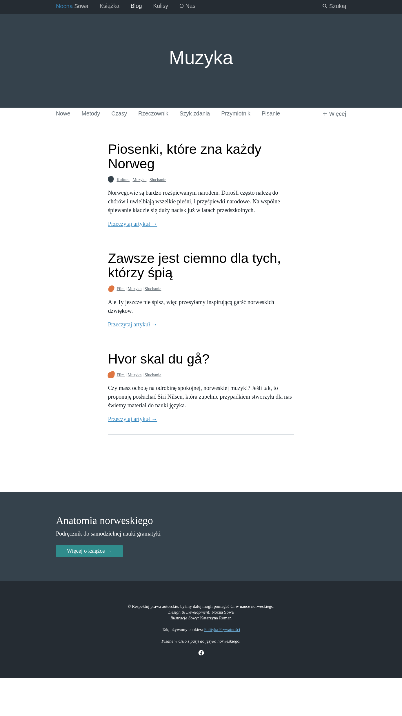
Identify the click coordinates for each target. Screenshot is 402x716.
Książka (111, 6)
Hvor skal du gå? (157, 358)
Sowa (72, 6)
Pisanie (277, 113)
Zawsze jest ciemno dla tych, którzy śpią (194, 266)
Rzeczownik (156, 113)
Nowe (63, 113)
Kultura (121, 180)
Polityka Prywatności (222, 666)
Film (118, 289)
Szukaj (333, 6)
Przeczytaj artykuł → (130, 224)
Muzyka (137, 180)
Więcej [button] (333, 113)
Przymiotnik (241, 113)
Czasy (121, 113)
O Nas (191, 6)
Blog (138, 6)
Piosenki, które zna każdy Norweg (184, 156)
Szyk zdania (199, 113)
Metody (92, 113)
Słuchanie (156, 180)
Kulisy (163, 6)
